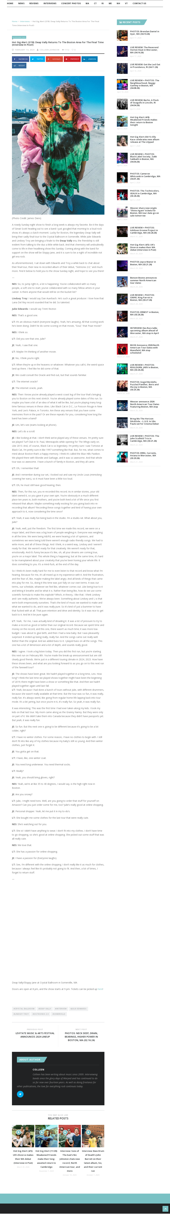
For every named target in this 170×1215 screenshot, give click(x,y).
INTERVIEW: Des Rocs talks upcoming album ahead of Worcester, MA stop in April (144, 330)
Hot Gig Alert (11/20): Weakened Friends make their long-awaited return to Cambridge (46, 1160)
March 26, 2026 (123, 393)
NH (118, 3)
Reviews (34, 3)
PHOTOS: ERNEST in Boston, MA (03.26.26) (144, 313)
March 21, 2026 (136, 462)
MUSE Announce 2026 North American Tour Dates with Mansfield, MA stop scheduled (144, 349)
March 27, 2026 (136, 337)
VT (126, 3)
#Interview (61, 1009)
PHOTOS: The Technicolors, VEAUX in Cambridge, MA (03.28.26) (144, 193)
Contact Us (139, 3)
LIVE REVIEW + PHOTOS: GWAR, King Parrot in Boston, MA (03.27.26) (142, 297)
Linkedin (89, 59)
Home (10, 3)
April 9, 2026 (135, 109)
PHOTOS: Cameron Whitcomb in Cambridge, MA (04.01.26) (145, 176)
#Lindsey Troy (21, 1014)
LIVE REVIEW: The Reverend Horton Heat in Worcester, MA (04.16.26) (144, 50)
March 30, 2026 (23, 1168)
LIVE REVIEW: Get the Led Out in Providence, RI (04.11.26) (145, 65)
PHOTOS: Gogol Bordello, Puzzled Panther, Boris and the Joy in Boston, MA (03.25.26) (144, 385)
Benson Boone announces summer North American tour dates (143, 280)
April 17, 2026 (135, 38)
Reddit (19, 66)
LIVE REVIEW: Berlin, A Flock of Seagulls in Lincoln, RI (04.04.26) (144, 103)
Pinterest (72, 59)
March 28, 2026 (136, 304)
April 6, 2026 (122, 165)
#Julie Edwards (78, 1009)
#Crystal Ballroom (24, 1009)
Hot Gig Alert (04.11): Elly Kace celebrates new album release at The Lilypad (144, 139)
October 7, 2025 (93, 1176)
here (100, 989)
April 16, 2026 (135, 71)
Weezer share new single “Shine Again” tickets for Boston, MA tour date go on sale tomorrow (144, 211)
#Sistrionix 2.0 (41, 1014)
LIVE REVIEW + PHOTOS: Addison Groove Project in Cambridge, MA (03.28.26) (144, 230)
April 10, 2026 (122, 92)
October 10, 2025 (70, 1176)
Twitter (37, 59)
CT (95, 3)
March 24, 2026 (136, 427)
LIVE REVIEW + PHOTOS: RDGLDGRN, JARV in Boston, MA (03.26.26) (144, 367)
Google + (54, 59)
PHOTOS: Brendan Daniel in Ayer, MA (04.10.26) (144, 32)
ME (110, 3)
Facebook (21, 59)
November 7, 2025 (46, 1172)
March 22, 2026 (136, 445)
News (21, 3)
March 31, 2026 (136, 236)
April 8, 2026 (122, 128)
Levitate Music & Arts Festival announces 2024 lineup (35, 1037)
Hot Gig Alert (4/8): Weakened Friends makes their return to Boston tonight (143, 121)
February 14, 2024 (24, 49)
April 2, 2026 (135, 200)
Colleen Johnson (49, 49)
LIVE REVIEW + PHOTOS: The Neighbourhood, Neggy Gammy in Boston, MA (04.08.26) (144, 84)
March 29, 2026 (136, 268)
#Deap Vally (45, 1009)
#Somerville (59, 1014)
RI (103, 3)
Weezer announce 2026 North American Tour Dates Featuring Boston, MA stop (144, 404)
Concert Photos (71, 3)
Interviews (49, 3)
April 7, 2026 (135, 146)
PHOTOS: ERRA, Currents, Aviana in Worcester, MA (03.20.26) (143, 455)
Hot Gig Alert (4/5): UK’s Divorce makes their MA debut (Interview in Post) (143, 247)
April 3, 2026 (135, 182)
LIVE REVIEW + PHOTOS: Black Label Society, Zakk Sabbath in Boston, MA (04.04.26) (143, 158)
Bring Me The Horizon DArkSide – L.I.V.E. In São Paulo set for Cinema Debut (144, 421)
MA (87, 3)
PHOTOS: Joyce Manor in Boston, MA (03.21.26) (143, 263)
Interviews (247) (19, 37)
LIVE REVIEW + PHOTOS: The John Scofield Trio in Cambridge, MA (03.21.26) (144, 438)
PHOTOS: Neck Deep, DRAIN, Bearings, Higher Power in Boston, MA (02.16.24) (81, 1037)
